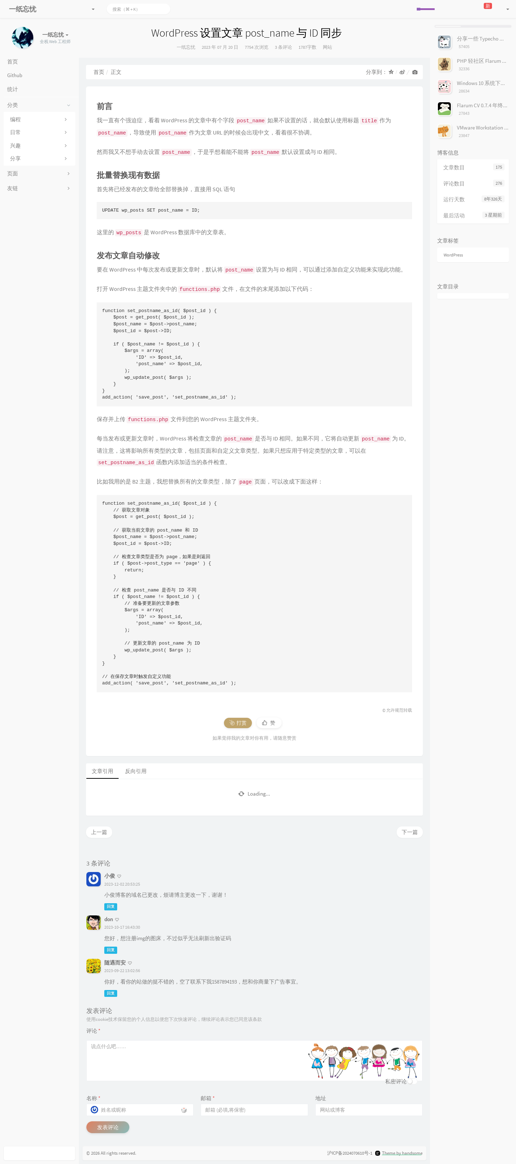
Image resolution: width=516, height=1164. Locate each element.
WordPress (453, 255)
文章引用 (102, 771)
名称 (93, 1098)
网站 (327, 47)
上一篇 (99, 832)
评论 (93, 1030)
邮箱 (208, 1098)
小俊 (109, 875)
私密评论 (396, 1081)
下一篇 (410, 832)
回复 (111, 906)
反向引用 (136, 771)
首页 (99, 72)
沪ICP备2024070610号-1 (349, 1153)
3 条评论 (283, 47)
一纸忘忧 (186, 47)
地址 (320, 1098)
